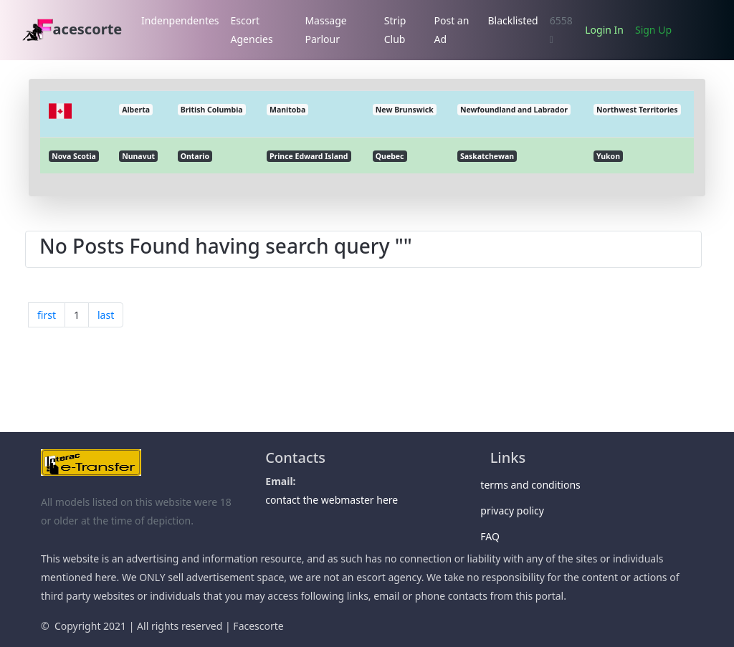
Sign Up (653, 30)
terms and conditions (535, 485)
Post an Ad (452, 30)
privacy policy (517, 510)
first (46, 315)
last (105, 315)
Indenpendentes (180, 20)
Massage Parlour (325, 30)
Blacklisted (512, 20)
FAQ (495, 536)
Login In (604, 30)
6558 (561, 29)
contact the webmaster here (331, 500)
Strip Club (395, 30)
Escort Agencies (252, 30)
